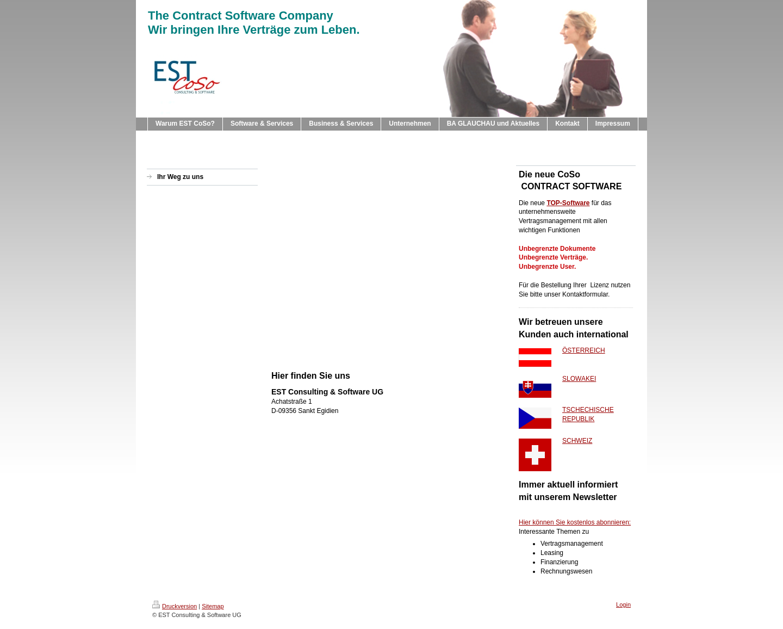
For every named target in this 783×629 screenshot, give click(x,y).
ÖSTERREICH (583, 350)
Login (623, 604)
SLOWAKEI (579, 379)
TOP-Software (567, 203)
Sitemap (212, 606)
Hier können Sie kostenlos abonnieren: (575, 522)
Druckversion (174, 606)
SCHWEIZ (577, 441)
